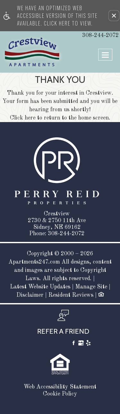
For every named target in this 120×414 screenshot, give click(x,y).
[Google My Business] (81, 344)
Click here (23, 118)
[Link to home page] (17, 52)
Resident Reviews (70, 295)
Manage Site (91, 287)
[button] (114, 16)
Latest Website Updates (40, 287)
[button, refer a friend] (63, 324)
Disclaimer (30, 295)
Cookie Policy (60, 394)
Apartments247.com (34, 262)
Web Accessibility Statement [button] (60, 387)
